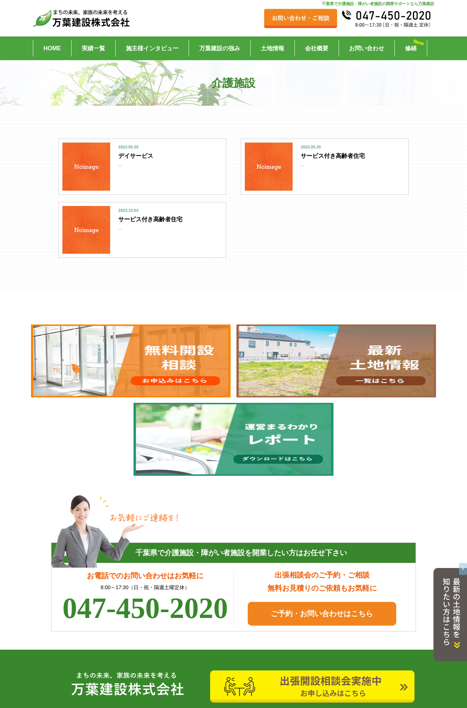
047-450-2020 (145, 531)
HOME (52, 48)
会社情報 (308, 644)
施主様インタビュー (152, 48)
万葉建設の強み (219, 48)
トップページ (72, 644)
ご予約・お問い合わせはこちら (322, 537)
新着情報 (188, 644)
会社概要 (316, 48)
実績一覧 (93, 48)
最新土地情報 (72, 683)
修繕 (411, 48)
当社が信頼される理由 (323, 670)
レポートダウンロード (203, 683)
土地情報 (272, 48)
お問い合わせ (366, 48)
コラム (305, 658)
